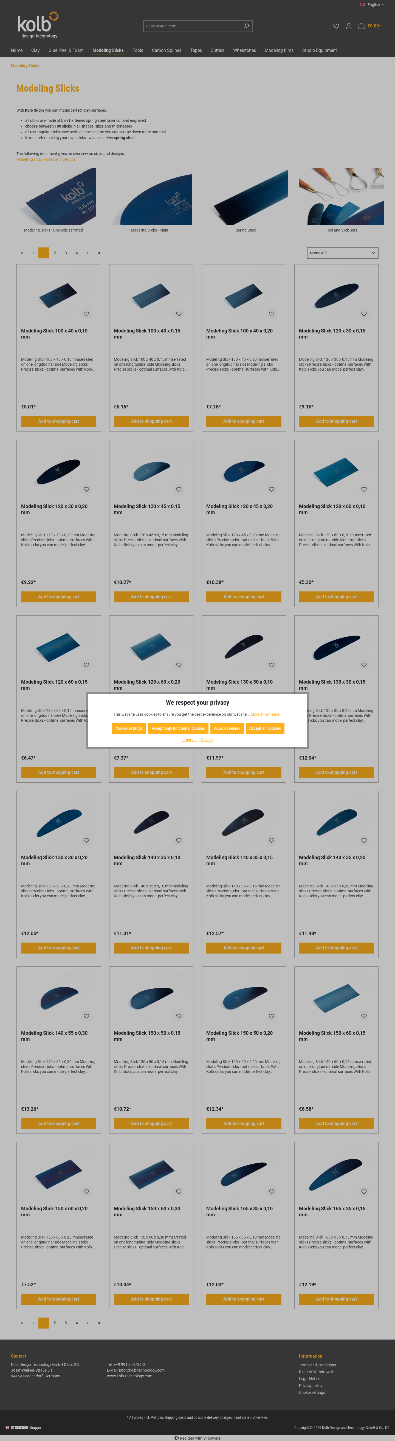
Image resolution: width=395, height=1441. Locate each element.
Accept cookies (227, 728)
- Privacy (206, 740)
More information (265, 714)
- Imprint (189, 740)
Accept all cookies (265, 728)
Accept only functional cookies (178, 728)
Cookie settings (129, 728)
